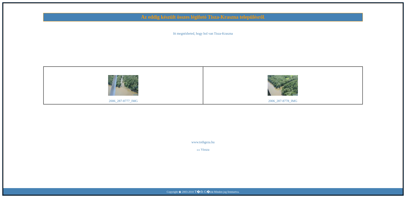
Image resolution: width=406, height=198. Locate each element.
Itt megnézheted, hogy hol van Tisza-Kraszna (203, 33)
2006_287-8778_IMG (282, 101)
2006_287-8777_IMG (123, 101)
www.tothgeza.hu (203, 142)
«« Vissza (203, 150)
